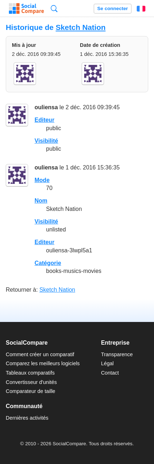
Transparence (117, 354)
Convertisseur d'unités (31, 382)
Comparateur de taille (30, 391)
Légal (107, 363)
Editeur (44, 120)
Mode (42, 180)
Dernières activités (27, 418)
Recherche (54, 8)
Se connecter (112, 8)
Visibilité (46, 141)
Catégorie (48, 263)
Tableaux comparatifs (30, 373)
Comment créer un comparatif (40, 354)
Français (141, 9)
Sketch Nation (81, 27)
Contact (110, 373)
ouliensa (46, 107)
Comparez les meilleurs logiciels (43, 363)
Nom (41, 201)
